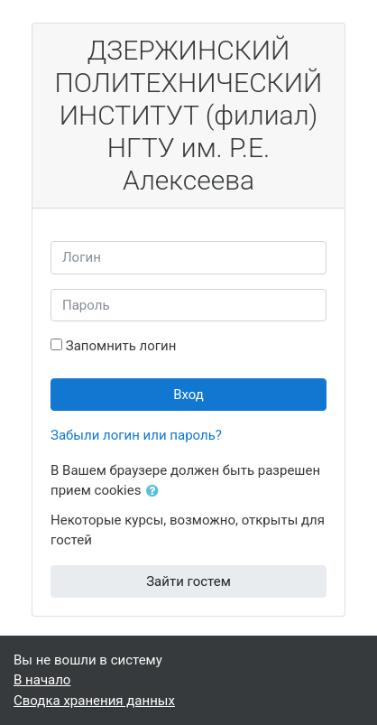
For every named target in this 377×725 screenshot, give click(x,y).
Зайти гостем (188, 581)
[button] (156, 491)
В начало (42, 680)
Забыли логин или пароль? (136, 435)
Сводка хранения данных (94, 700)
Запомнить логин (121, 346)
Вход (188, 394)
